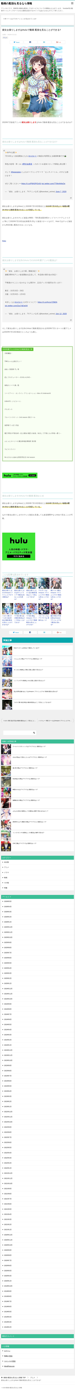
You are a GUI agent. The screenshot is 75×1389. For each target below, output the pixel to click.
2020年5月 (8, 1267)
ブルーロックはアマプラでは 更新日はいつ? (43, 615)
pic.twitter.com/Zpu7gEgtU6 (16, 306)
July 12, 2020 (61, 314)
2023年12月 (8, 1046)
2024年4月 (8, 1026)
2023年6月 (8, 1077)
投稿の (8, 1352)
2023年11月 (8, 1051)
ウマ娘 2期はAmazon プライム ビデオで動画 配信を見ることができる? (31, 617)
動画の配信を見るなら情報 (16, 3)
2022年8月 (8, 1128)
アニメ (5, 37)
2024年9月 (8, 1000)
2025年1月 (8, 979)
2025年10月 (8, 933)
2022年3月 (8, 1154)
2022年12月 (8, 1108)
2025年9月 (8, 938)
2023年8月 (8, 1067)
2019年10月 (8, 1282)
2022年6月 (8, 1138)
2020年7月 (8, 1256)
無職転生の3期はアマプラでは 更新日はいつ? (26, 796)
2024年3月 (8, 1031)
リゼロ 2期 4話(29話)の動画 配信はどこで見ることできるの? (32, 698)
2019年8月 (8, 1292)
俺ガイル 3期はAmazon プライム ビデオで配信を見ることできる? (56, 593)
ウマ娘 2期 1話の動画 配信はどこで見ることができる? (19, 616)
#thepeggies (16, 172)
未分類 (6, 858)
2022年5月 (8, 1144)
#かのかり (32, 156)
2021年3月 (8, 1215)
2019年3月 (8, 1318)
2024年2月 (8, 1036)
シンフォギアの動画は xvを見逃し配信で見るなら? (29, 677)
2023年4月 (8, 1087)
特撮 (5, 884)
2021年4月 (8, 1210)
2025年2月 (8, 974)
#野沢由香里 (27, 164)
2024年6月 (8, 1015)
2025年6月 (8, 954)
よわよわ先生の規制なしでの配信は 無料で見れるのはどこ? (30, 807)
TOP (15, 1374)
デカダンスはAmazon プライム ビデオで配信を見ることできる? (43, 593)
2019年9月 (8, 1287)
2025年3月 (8, 969)
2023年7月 (8, 1072)
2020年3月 (8, 1272)
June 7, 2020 (61, 192)
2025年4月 (8, 964)
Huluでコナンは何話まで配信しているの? (26, 644)
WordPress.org (9, 1362)
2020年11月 (8, 1236)
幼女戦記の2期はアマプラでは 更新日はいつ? (26, 775)
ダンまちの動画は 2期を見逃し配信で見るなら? (28, 666)
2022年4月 (8, 1149)
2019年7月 (8, 1297)
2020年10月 (8, 1241)
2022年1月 (8, 1164)
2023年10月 (8, 1056)
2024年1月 (8, 1041)
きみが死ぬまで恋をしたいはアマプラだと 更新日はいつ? (30, 753)
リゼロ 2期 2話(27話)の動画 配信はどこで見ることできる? (20, 717)
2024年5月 (8, 1020)
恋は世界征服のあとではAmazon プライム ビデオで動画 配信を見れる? (36, 687)
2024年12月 (8, 985)
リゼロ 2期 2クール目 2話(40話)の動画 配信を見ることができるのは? (7, 617)
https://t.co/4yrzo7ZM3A (47, 302)
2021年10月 (8, 1179)
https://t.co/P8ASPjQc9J (31, 184)
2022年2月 (8, 1159)
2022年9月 (8, 1123)
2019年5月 (8, 1308)
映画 (5, 874)
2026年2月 (8, 913)
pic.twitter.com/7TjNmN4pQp (53, 184)
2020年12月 (8, 1231)
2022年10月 (8, 1118)
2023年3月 (8, 1092)
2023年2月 (8, 1097)
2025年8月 (8, 944)
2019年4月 (8, 1313)
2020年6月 (8, 1262)
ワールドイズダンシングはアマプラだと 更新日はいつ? (29, 742)
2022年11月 (8, 1113)
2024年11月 (8, 990)
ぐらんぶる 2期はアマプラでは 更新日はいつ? (28, 655)
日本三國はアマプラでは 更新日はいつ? (24, 839)
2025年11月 (8, 928)
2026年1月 (8, 918)
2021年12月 (8, 1169)
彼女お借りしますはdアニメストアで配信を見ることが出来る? (19, 593)
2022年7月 (8, 1133)
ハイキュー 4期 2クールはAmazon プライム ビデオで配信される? (56, 717)
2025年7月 (8, 949)
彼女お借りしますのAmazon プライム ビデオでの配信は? (7, 593)
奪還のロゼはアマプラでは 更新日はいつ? (25, 785)
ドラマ (6, 868)
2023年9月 (8, 1061)
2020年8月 (8, 1251)
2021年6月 (8, 1200)
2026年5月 (8, 897)
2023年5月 (8, 1082)
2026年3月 (8, 908)
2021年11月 (8, 1174)
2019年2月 (8, 1323)
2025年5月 (8, 959)
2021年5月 (8, 1205)
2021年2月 (8, 1220)
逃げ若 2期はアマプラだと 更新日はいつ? (25, 764)
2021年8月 (8, 1190)
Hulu (4, 241)
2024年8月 (8, 1005)
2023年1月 (8, 1103)
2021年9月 (8, 1185)
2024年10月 (8, 995)
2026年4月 (8, 902)
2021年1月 (8, 1226)
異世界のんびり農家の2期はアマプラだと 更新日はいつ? (29, 818)
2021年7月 (8, 1195)
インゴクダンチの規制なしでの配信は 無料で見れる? (28, 829)
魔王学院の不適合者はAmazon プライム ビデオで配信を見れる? (56, 616)
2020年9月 (8, 1246)
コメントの (10, 1357)
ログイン (7, 1347)
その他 (6, 879)
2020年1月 (8, 1277)
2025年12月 (8, 923)
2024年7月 (8, 1010)
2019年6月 (8, 1303)
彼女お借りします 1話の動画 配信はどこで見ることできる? (31, 593)
